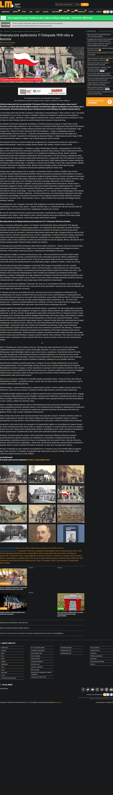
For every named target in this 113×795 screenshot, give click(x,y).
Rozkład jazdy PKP (66, 653)
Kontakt (92, 664)
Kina (31, 12)
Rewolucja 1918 (77, 558)
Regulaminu (58, 702)
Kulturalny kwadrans (37, 661)
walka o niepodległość (8, 558)
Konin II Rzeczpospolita (59, 561)
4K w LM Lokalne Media (37, 647)
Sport (24, 12)
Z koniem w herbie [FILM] (38, 677)
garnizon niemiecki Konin (61, 558)
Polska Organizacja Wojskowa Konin (13, 553)
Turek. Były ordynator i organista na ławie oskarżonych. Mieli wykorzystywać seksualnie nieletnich (99, 69)
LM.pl (1, 31)
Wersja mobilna (94, 647)
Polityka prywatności (96, 656)
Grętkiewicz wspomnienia (9, 561)
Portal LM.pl (4, 688)
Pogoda (45, 12)
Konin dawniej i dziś (36, 653)
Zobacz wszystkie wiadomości (106, 31)
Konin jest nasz (35, 664)
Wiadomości (6, 12)
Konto (98, 12)
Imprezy (15, 12)
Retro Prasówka (35, 656)
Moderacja (93, 653)
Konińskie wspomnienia (37, 650)
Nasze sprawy (35, 670)
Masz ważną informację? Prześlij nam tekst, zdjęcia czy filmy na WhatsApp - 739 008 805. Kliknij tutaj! (50, 18)
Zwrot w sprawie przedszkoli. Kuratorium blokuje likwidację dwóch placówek (37, 23)
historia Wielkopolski (27, 561)
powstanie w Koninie (44, 556)
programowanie (100, 702)
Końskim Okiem (35, 658)
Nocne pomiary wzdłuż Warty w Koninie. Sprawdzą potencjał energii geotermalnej (70, 614)
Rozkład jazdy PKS (66, 650)
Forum (91, 12)
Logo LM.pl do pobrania (97, 661)
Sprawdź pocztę (95, 650)
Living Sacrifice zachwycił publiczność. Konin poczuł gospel (31, 26)
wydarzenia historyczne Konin (55, 553)
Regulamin (93, 658)
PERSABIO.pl (109, 702)
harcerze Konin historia (42, 558)
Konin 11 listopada (43, 561)
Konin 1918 (77, 551)
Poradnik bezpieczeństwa (8, 678)
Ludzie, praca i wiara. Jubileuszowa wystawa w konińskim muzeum (38, 548)
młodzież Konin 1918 (25, 558)
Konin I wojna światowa (27, 556)
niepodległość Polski (35, 553)
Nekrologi (81, 12)
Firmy (73, 12)
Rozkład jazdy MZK (66, 647)
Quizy (37, 12)
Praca (66, 12)
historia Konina (66, 551)
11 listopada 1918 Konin (26, 551)
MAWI (8, 563)
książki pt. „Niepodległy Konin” (38, 460)
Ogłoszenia (56, 12)
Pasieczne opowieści (37, 667)
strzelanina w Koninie (61, 556)
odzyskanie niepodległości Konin (48, 551)
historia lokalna (76, 556)
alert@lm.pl (59, 633)
